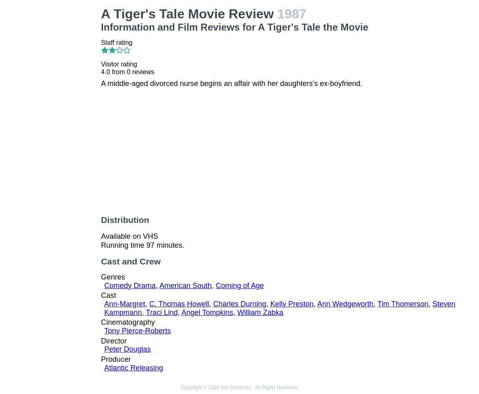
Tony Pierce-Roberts (137, 331)
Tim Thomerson (402, 304)
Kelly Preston (291, 304)
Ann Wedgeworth (345, 304)
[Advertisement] (52, 129)
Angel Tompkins (207, 312)
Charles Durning (239, 304)
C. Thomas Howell (179, 304)
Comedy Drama (130, 286)
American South (186, 286)
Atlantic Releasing (133, 368)
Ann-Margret (124, 304)
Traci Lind (161, 312)
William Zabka (260, 312)
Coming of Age (240, 286)
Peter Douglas (127, 349)
